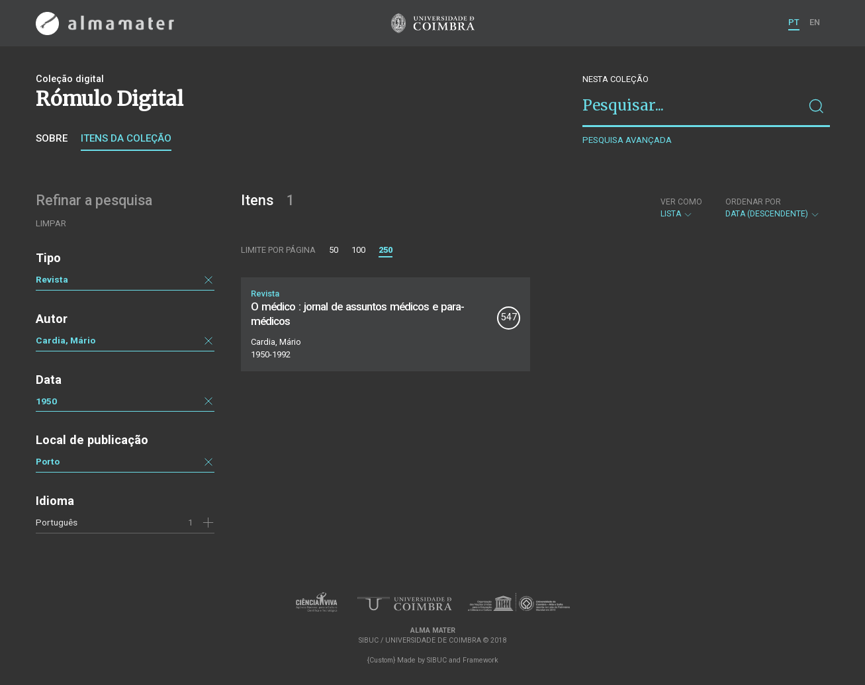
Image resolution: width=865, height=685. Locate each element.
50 (333, 250)
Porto (48, 461)
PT (793, 22)
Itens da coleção (126, 138)
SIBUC (437, 660)
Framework (480, 660)
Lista (681, 208)
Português (56, 522)
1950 (46, 401)
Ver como (681, 201)
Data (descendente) (772, 208)
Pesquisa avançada (627, 140)
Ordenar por (753, 201)
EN (814, 22)
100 (358, 250)
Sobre (52, 138)
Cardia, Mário (65, 340)
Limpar (51, 223)
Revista (52, 279)
